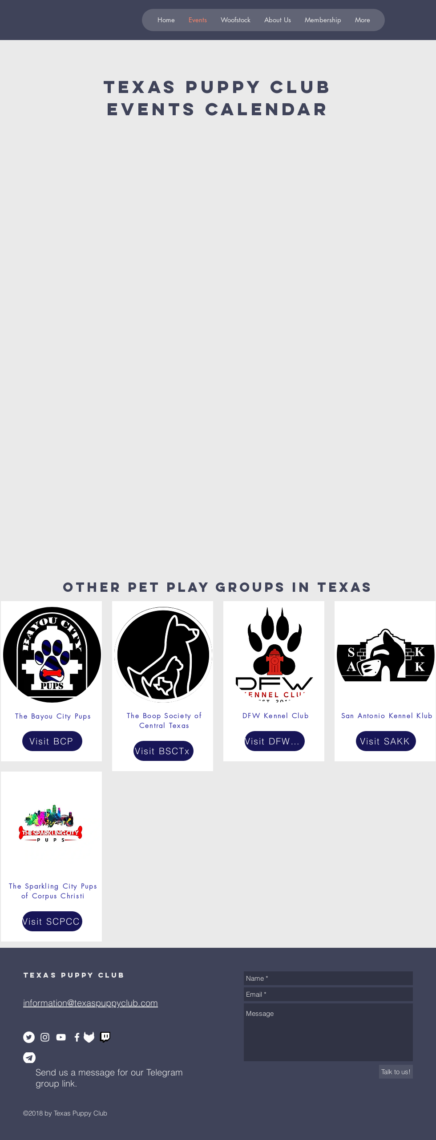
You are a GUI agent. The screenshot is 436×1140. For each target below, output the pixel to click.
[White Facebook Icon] (77, 1037)
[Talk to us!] (396, 1072)
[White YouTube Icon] (61, 1037)
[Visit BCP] (52, 741)
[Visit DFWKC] (275, 741)
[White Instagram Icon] (45, 1037)
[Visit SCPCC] (52, 921)
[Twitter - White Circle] (29, 1037)
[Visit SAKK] (386, 741)
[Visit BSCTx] (163, 751)
